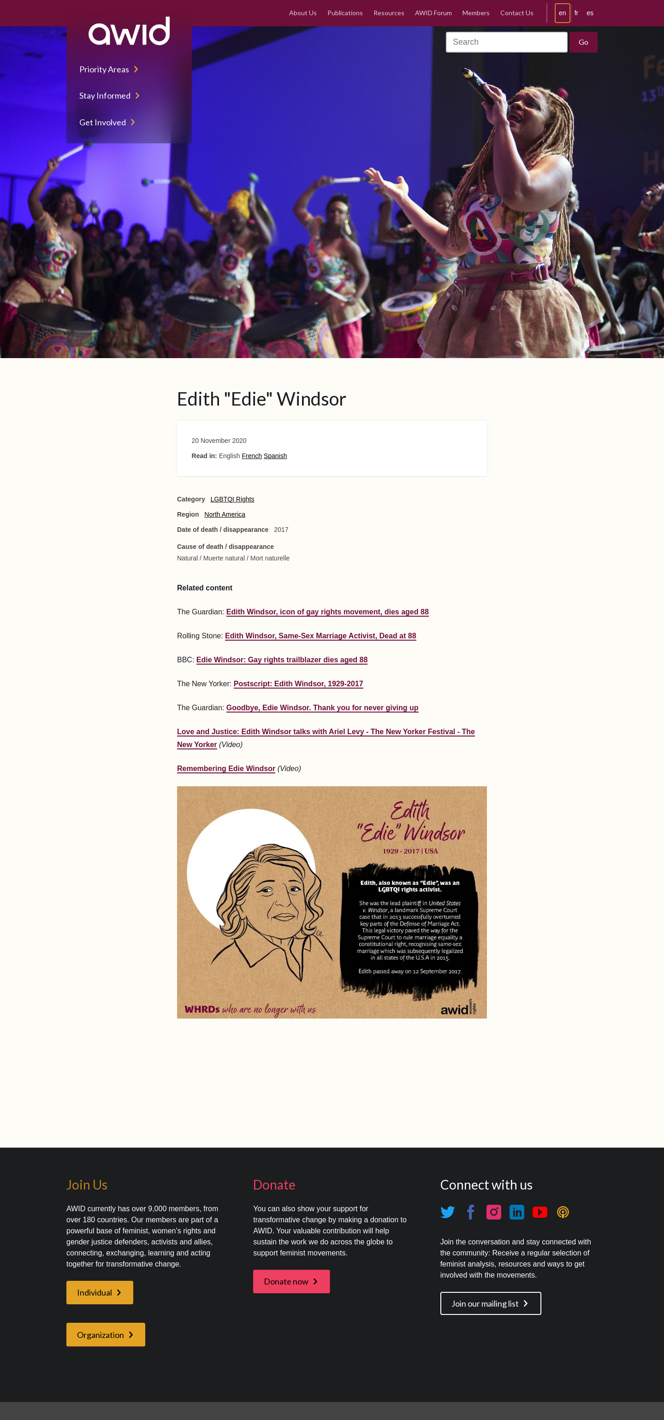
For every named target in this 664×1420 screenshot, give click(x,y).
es (590, 13)
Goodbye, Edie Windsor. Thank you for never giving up (322, 708)
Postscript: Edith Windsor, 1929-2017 (298, 684)
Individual (94, 1292)
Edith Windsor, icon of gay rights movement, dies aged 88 (327, 612)
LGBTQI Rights (233, 499)
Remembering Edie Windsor (226, 768)
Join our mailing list (485, 1303)
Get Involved (102, 122)
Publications (345, 13)
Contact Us (517, 13)
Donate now (286, 1281)
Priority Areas (104, 69)
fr (577, 13)
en (562, 13)
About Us (303, 13)
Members (476, 13)
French (252, 456)
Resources (389, 13)
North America (224, 514)
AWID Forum (433, 13)
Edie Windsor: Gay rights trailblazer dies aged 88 (282, 660)
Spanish (275, 456)
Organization (100, 1335)
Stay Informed (104, 95)
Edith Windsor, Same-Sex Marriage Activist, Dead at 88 (320, 636)
